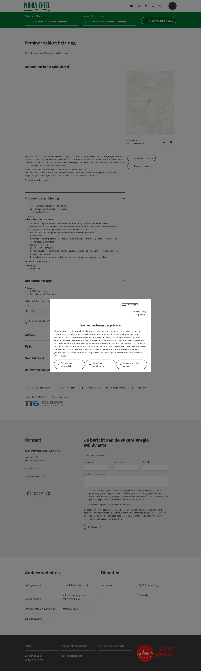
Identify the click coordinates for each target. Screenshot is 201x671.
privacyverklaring (138, 311)
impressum (141, 314)
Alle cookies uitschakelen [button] (67, 364)
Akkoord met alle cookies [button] (131, 364)
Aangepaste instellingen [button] (98, 364)
